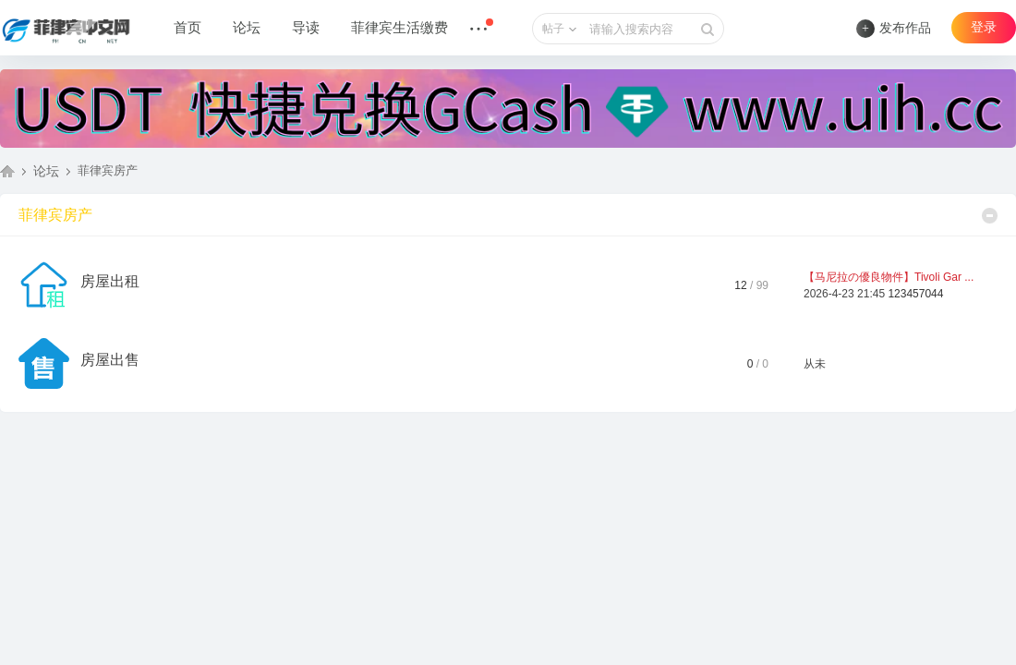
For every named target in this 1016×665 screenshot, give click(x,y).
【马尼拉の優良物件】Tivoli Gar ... (889, 277)
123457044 (915, 293)
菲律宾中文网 (7, 171)
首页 (187, 27)
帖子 (553, 28)
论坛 (246, 27)
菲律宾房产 (55, 215)
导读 (306, 27)
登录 (984, 27)
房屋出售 (109, 360)
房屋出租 (109, 281)
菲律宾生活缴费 (399, 27)
